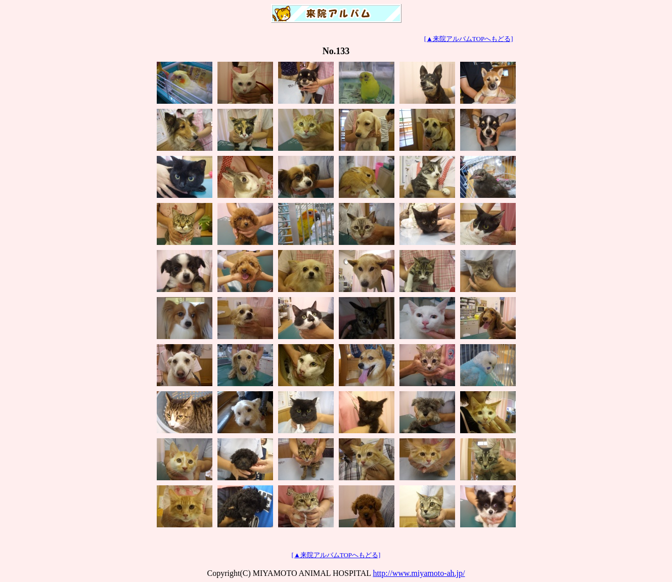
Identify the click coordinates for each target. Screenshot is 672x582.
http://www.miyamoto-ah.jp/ (419, 573)
